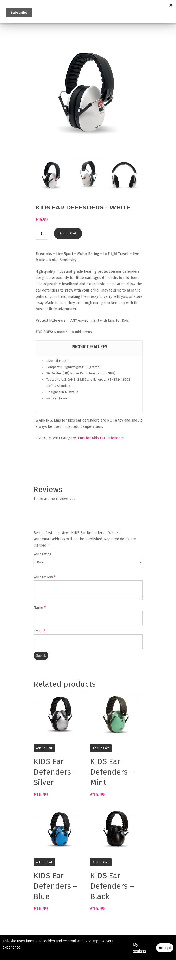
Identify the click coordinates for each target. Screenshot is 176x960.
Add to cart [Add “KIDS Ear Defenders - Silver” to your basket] (44, 748)
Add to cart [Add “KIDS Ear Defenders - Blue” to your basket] (44, 862)
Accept (165, 948)
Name (40, 607)
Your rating (42, 554)
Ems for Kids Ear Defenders (101, 438)
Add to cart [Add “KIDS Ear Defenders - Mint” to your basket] (101, 748)
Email (39, 631)
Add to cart (68, 233)
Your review (44, 577)
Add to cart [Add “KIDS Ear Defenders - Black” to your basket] (101, 862)
